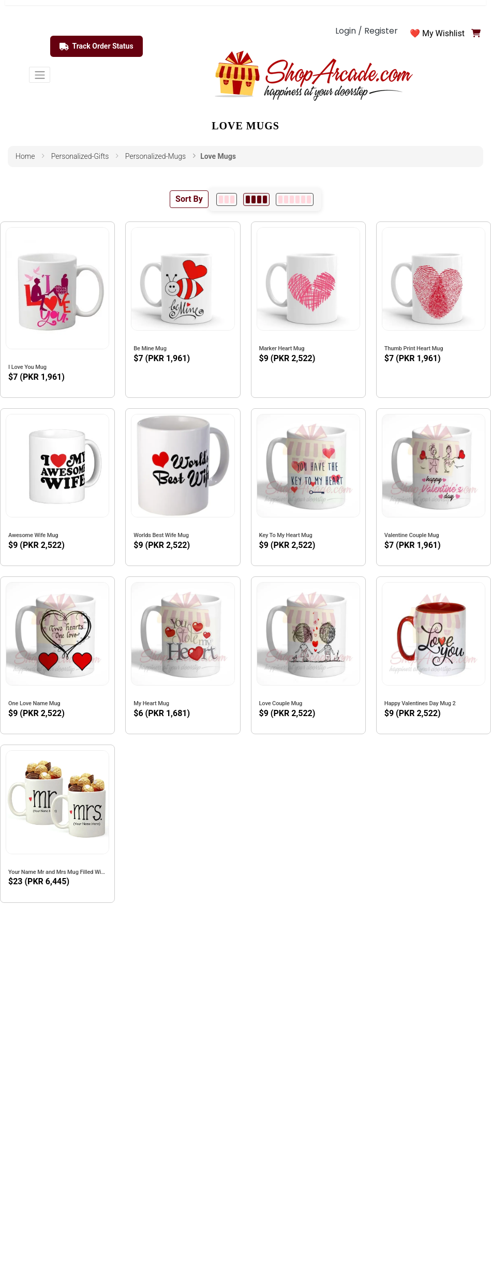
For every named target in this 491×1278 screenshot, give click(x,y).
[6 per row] (295, 199)
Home (25, 156)
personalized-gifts (80, 156)
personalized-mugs (155, 156)
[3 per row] (226, 199)
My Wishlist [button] (443, 33)
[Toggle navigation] (39, 75)
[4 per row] (256, 199)
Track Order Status (96, 46)
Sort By (189, 199)
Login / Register (366, 31)
